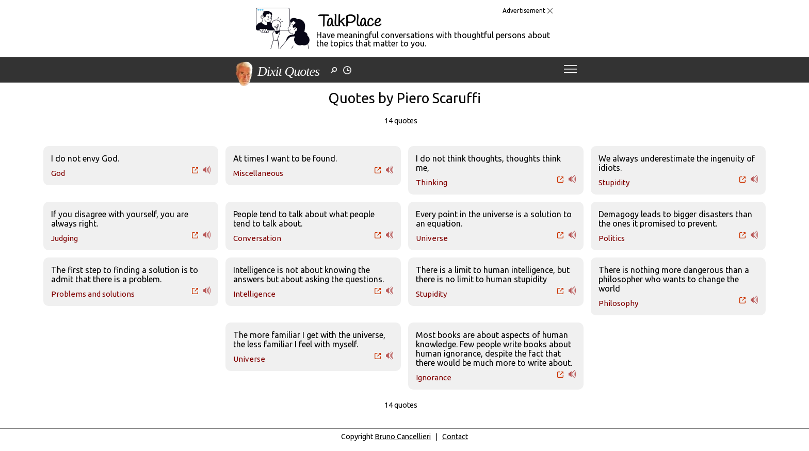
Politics (611, 238)
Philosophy (618, 303)
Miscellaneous (258, 173)
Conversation (257, 238)
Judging (64, 238)
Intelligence (254, 293)
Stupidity (613, 182)
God (58, 173)
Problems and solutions (93, 293)
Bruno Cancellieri (403, 436)
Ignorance (433, 377)
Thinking (431, 182)
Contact (455, 436)
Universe (432, 238)
